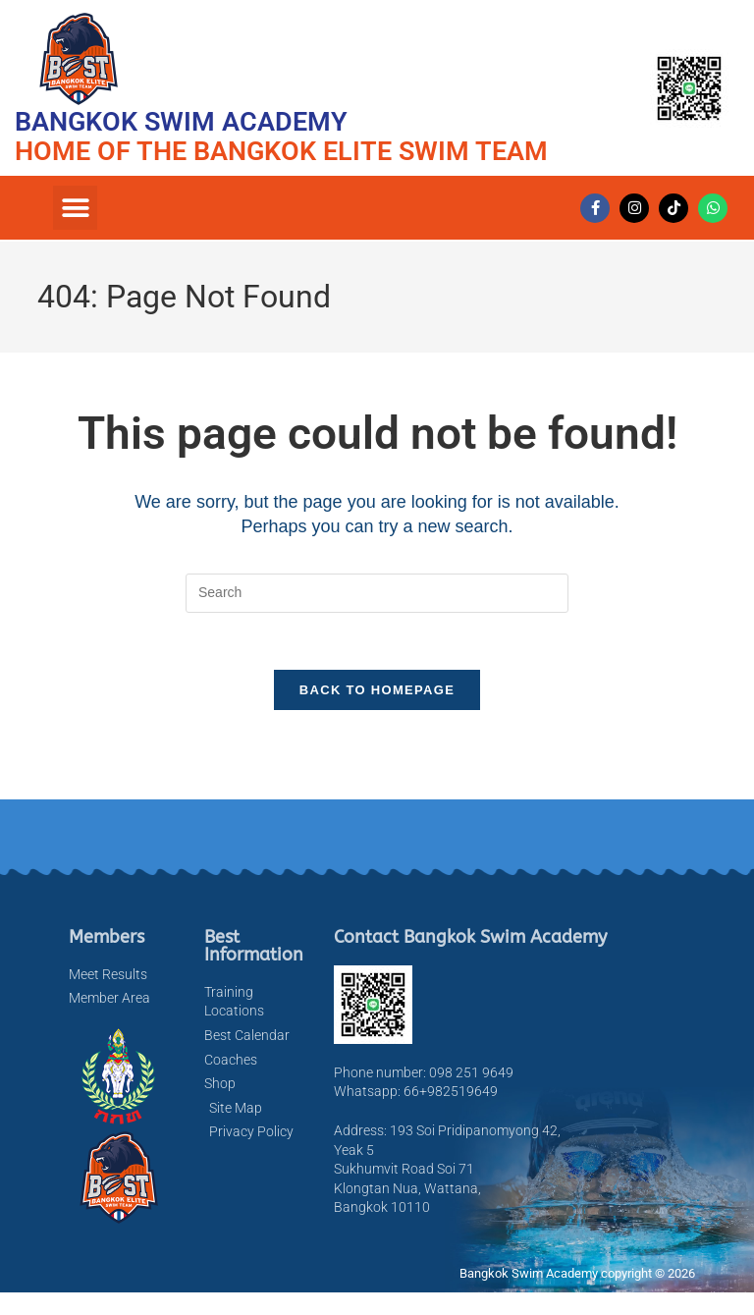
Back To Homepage (377, 692)
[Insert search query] (377, 593)
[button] (75, 208)
